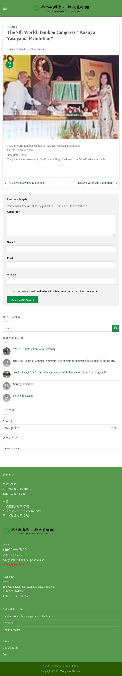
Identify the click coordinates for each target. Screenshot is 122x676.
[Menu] (5, 8)
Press (6, 654)
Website (11, 274)
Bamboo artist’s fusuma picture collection (26, 616)
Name (11, 242)
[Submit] (115, 328)
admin (40, 49)
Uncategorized (11, 427)
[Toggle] (118, 428)
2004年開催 (12, 27)
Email (11, 258)
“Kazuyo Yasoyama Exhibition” (24, 182)
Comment (13, 211)
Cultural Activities (13, 609)
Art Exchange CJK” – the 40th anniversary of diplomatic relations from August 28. (60, 372)
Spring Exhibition (23, 383)
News (6, 420)
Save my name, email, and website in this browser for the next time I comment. (55, 291)
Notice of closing (23, 395)
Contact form (10, 647)
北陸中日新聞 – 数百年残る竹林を (34, 349)
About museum (11, 629)
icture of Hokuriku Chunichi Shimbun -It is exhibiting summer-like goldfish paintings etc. (64, 360)
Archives (8, 622)
